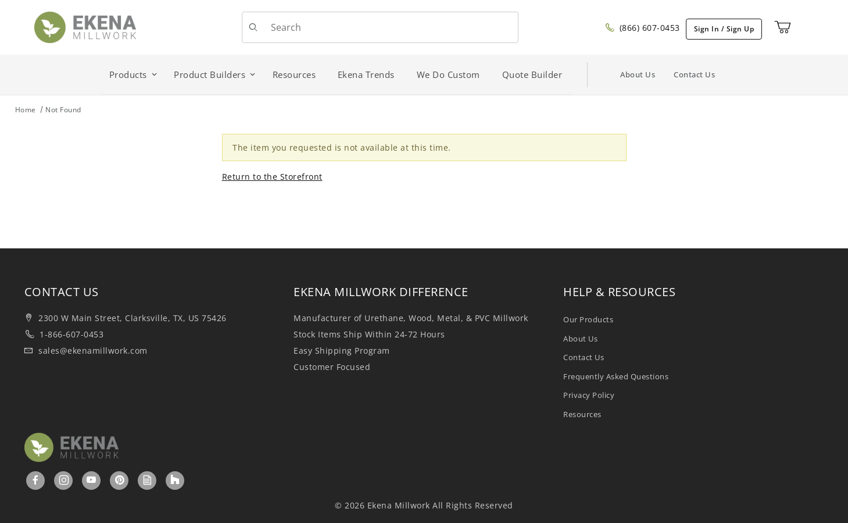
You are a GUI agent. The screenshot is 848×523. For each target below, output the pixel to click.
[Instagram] (64, 480)
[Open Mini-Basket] (782, 27)
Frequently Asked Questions (615, 376)
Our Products (588, 319)
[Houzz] (175, 480)
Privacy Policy (588, 395)
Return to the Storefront (272, 176)
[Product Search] (390, 27)
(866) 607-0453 (642, 27)
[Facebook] (35, 480)
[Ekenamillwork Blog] (148, 480)
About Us (637, 74)
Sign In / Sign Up (724, 29)
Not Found (63, 110)
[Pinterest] (120, 480)
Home (25, 110)
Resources (582, 414)
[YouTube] (91, 480)
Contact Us (694, 74)
